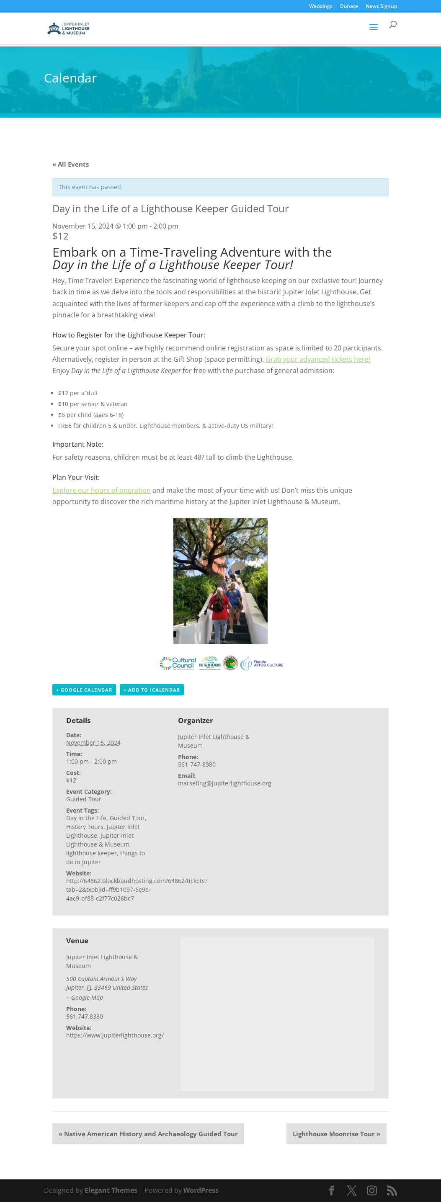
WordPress (201, 1190)
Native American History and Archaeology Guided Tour (148, 1134)
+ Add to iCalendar (152, 690)
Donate (349, 7)
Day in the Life (86, 818)
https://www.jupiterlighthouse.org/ (115, 1035)
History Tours (84, 827)
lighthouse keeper (91, 853)
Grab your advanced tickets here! (317, 359)
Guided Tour (83, 799)
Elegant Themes (111, 1190)
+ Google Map (84, 997)
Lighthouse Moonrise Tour (336, 1134)
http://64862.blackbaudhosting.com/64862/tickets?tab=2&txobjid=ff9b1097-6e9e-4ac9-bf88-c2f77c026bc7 (136, 889)
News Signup (381, 7)
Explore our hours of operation (101, 490)
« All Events (70, 164)
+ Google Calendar (84, 690)
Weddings (321, 7)
